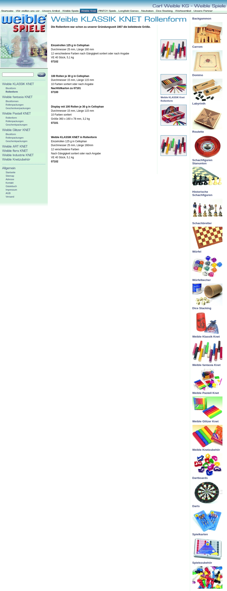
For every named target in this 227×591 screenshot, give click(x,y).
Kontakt (9, 182)
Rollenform (12, 91)
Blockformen (12, 101)
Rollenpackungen (14, 104)
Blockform (11, 88)
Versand (10, 196)
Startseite (10, 172)
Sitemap (10, 176)
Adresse (10, 179)
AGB (8, 193)
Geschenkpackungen (16, 124)
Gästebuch (11, 186)
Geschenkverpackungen (18, 108)
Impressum (11, 189)
